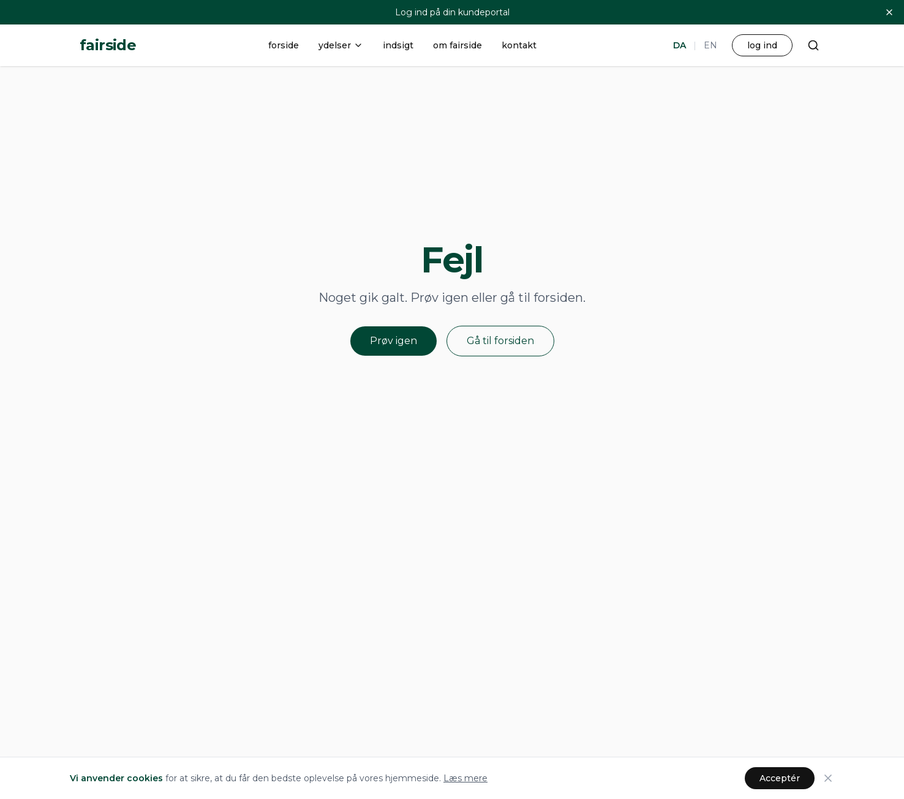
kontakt (519, 45)
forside (283, 45)
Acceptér (779, 778)
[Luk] (889, 12)
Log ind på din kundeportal (452, 12)
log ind (762, 45)
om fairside (457, 45)
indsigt (398, 45)
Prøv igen (393, 341)
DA (679, 45)
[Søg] (813, 45)
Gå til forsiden (500, 341)
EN (710, 45)
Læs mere (465, 778)
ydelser (340, 45)
